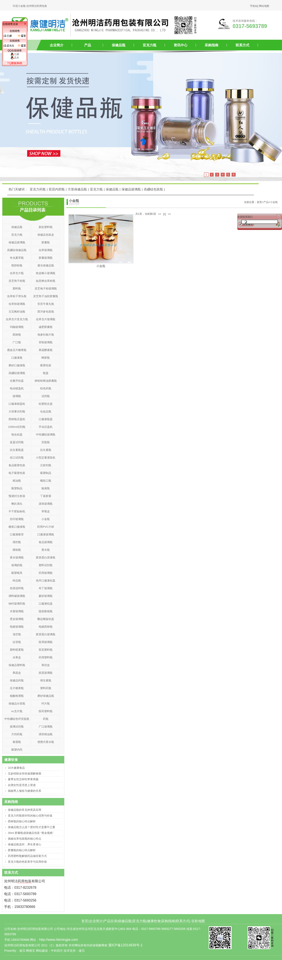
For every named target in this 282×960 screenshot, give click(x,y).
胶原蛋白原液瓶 (45, 557)
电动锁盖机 (17, 388)
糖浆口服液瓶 (17, 526)
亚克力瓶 (149, 45)
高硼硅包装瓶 (153, 189)
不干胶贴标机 (17, 511)
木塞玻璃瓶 (17, 611)
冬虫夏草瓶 (17, 257)
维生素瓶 (45, 680)
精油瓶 (17, 480)
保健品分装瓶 (17, 703)
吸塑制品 (45, 473)
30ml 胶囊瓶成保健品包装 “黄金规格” (30, 832)
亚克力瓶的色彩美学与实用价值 (27, 861)
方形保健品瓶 (77, 189)
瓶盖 (45, 373)
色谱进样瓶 (17, 588)
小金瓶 (274, 202)
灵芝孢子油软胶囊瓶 (45, 296)
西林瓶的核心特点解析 (22, 821)
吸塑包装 (45, 365)
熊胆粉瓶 (16, 265)
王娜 (14, 54)
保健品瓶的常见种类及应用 (24, 809)
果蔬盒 (17, 672)
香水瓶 (45, 549)
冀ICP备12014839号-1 (125, 945)
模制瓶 (17, 549)
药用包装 (24, 881)
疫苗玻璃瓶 (46, 672)
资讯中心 (180, 45)
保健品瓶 (118, 45)
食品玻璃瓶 (46, 542)
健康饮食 (154, 921)
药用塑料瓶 (46, 657)
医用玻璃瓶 (46, 642)
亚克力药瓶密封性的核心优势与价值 (30, 815)
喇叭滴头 (16, 503)
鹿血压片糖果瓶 (16, 350)
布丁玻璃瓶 (46, 588)
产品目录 (110, 921)
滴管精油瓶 (46, 734)
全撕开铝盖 (17, 380)
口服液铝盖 (46, 603)
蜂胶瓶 (45, 357)
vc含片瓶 (16, 711)
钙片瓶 (45, 703)
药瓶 (45, 718)
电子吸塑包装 (17, 473)
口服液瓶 (16, 357)
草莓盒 (45, 511)
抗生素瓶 (45, 450)
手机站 (254, 5)
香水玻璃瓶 (17, 557)
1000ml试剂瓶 (17, 426)
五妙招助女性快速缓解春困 (24, 773)
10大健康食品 (16, 767)
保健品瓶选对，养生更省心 (24, 844)
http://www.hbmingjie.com (58, 939)
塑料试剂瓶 (46, 565)
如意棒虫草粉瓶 (45, 280)
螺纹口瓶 (45, 480)
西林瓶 (17, 334)
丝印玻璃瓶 (17, 519)
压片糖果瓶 (17, 688)
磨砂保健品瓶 (45, 695)
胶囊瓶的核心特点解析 (22, 850)
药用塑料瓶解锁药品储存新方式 (27, 856)
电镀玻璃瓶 (17, 626)
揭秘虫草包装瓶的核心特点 (24, 838)
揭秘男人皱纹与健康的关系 (24, 790)
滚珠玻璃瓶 (46, 503)
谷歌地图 (198, 921)
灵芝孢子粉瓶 (17, 280)
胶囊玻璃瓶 (46, 257)
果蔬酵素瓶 (46, 350)
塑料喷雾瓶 (17, 649)
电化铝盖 (16, 434)
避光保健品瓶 (45, 265)
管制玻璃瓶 (46, 342)
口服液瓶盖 (46, 419)
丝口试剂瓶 (17, 457)
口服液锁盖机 (17, 403)
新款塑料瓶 (46, 227)
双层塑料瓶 (46, 649)
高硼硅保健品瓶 (16, 250)
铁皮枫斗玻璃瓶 (45, 273)
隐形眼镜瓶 (46, 611)
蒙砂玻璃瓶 (46, 596)
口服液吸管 (17, 534)
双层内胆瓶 (57, 189)
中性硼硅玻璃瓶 (45, 434)
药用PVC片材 (45, 526)
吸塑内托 (16, 749)
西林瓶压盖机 (17, 419)
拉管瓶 (17, 642)
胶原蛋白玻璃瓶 (45, 634)
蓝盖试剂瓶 (17, 442)
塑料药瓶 (45, 688)
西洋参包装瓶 (45, 311)
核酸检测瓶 (17, 695)
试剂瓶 (45, 396)
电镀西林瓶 (46, 626)
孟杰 (14, 57)
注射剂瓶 (45, 465)
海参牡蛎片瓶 (45, 334)
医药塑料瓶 (46, 711)
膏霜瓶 (17, 742)
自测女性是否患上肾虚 (22, 785)
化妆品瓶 (45, 411)
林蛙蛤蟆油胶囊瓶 (46, 380)
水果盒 (17, 657)
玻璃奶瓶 (16, 565)
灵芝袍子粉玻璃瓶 (46, 288)
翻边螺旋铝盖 (45, 619)
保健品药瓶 (17, 680)
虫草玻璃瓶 (46, 250)
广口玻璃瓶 (46, 726)
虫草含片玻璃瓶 (45, 319)
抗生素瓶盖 (17, 450)
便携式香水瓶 (45, 742)
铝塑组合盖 (46, 403)
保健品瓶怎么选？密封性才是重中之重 (31, 827)
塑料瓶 (17, 288)
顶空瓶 (17, 634)
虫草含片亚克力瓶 (17, 319)
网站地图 (264, 5)
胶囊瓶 (45, 242)
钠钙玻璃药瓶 (17, 603)
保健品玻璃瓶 (131, 189)
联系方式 (242, 45)
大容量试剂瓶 (17, 411)
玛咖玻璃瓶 (17, 327)
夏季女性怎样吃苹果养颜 (23, 779)
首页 (84, 921)
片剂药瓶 (16, 734)
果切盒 (45, 665)
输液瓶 (45, 488)
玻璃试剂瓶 (17, 726)
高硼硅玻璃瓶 (17, 373)
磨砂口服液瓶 (17, 365)
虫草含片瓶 (17, 273)
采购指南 (211, 45)
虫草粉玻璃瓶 (17, 303)
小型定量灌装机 (45, 457)
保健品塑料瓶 (17, 665)
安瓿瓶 (45, 442)
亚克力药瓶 (38, 189)
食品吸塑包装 (17, 465)
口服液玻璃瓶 (45, 534)
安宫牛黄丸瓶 (45, 303)
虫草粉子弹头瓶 (16, 296)
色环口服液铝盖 (45, 580)
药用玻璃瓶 (46, 572)
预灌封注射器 (17, 496)
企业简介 (56, 45)
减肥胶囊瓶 (46, 327)
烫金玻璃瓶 (17, 619)
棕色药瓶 (45, 388)
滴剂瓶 (17, 542)
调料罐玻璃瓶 (17, 596)
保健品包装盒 (45, 234)
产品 (87, 45)
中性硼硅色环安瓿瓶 (16, 718)
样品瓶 (17, 580)
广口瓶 (17, 342)
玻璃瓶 (17, 396)
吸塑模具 (16, 572)
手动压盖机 (46, 426)
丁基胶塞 (45, 496)
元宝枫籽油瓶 (17, 311)
